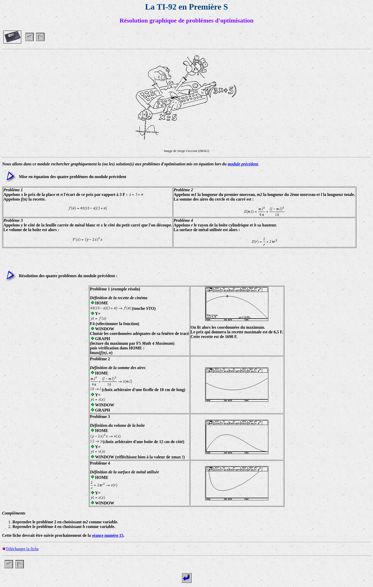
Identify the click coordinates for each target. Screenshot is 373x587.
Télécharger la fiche (22, 549)
